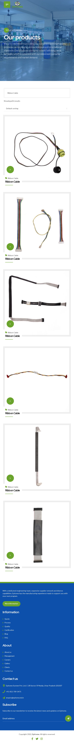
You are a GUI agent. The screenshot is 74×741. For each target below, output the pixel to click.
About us (8, 651)
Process (8, 622)
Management (10, 655)
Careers (8, 658)
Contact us (9, 669)
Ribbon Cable (13, 178)
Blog (6, 633)
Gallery (7, 662)
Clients (7, 665)
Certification (10, 629)
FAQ (6, 636)
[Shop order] (37, 108)
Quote (7, 618)
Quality (7, 626)
